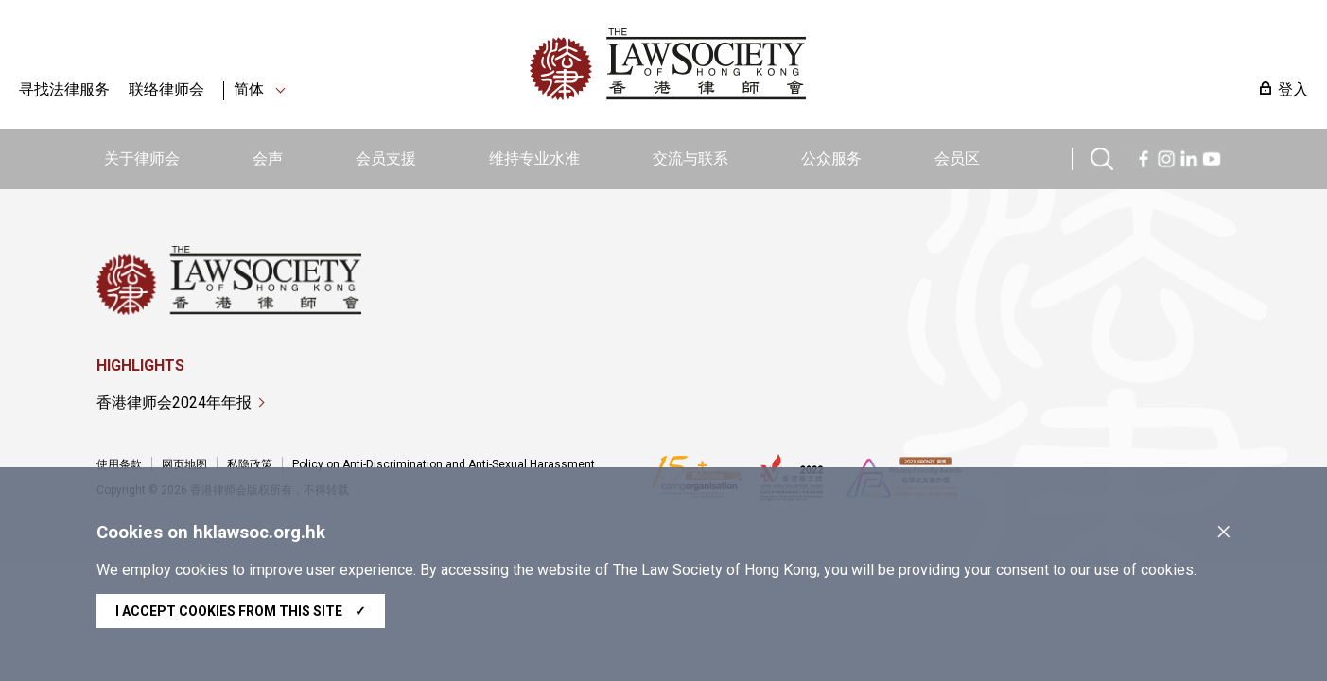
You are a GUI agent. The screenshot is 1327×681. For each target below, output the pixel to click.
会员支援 (386, 158)
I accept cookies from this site (240, 611)
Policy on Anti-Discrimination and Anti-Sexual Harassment (443, 464)
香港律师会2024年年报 (174, 402)
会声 (268, 158)
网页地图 (184, 464)
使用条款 (119, 464)
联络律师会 (166, 89)
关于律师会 (142, 158)
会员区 (957, 158)
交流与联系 (690, 158)
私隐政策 (249, 464)
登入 (1293, 89)
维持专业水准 (534, 158)
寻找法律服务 (64, 89)
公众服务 (831, 158)
